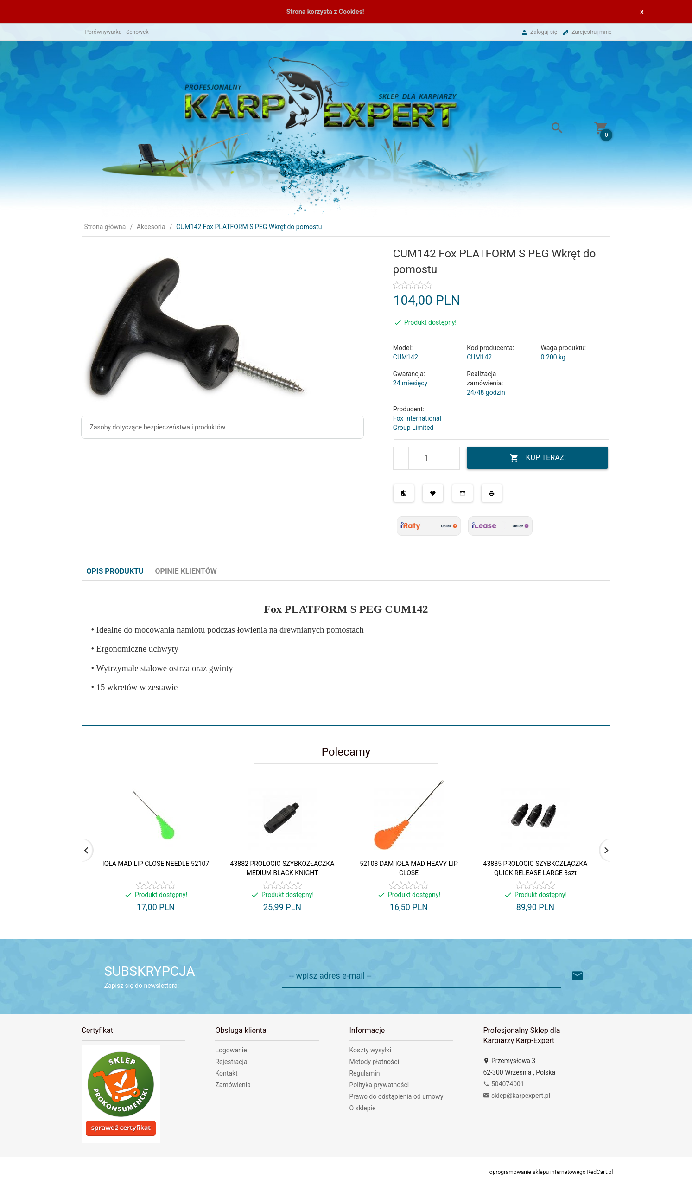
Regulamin (364, 1073)
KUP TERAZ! (537, 458)
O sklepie (362, 1108)
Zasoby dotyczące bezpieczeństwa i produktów (158, 427)
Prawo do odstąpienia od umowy (396, 1096)
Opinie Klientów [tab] (186, 571)
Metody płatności (374, 1061)
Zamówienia (232, 1085)
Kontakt (226, 1073)
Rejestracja (231, 1061)
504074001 (503, 1084)
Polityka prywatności (379, 1085)
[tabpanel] (346, 653)
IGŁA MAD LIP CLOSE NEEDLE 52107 (155, 863)
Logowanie (231, 1050)
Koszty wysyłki (370, 1050)
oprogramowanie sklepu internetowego (537, 1172)
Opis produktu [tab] (115, 571)
